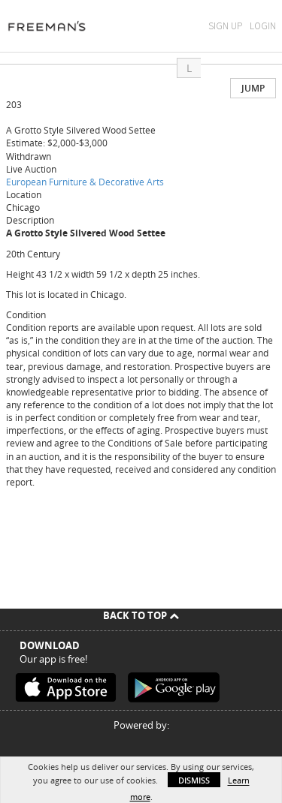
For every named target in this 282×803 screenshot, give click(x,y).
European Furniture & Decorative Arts (85, 182)
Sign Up (225, 26)
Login (263, 26)
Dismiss (194, 780)
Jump (253, 88)
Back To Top (141, 615)
